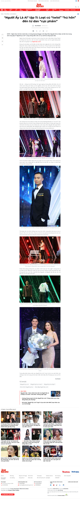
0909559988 (21, 483)
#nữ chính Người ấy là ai (26, 387)
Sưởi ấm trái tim (49, 475)
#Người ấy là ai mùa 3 (36, 384)
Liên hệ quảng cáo (22, 481)
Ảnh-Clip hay (54, 10)
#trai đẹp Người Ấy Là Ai (41, 387)
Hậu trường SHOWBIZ (37, 10)
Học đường (21, 10)
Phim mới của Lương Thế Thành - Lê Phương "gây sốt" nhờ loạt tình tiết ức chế (52, 442)
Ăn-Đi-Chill (47, 10)
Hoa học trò (5, 470)
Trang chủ (2, 10)
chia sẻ (33, 31)
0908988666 (38, 484)
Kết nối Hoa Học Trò (41, 477)
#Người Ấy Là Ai (24, 384)
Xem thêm (78, 10)
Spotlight (67, 9)
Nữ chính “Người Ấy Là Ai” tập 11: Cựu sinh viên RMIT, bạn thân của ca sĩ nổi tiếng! (41, 403)
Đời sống (5, 10)
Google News (78, 14)
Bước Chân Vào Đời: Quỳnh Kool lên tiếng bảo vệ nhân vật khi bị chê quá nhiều (10, 459)
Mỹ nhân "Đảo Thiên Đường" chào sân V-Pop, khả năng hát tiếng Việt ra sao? (31, 442)
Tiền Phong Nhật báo (43, 0)
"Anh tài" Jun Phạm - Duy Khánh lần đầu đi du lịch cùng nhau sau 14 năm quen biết (52, 425)
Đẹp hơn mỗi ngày (29, 10)
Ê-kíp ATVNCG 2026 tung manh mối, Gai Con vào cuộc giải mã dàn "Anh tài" (52, 459)
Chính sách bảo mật (73, 481)
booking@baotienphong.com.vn (26, 484)
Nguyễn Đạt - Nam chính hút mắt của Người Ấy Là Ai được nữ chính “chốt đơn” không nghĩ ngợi (35, 393)
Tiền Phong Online (32, 0)
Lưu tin (2, 41)
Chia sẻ (2, 38)
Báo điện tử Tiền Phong (40, 5)
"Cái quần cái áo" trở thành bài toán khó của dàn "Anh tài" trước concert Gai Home (10, 442)
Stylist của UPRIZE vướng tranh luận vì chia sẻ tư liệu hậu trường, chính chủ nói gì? (31, 459)
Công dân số (21, 477)
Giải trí (16, 10)
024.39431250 (5, 484)
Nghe (2, 34)
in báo (43, 31)
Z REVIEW (61, 10)
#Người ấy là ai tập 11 (49, 384)
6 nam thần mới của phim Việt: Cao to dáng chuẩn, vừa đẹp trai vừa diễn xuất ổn (31, 425)
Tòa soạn (3, 481)
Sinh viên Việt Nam (54, 0)
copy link (40, 31)
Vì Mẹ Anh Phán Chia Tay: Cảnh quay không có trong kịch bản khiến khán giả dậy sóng (10, 425)
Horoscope (73, 9)
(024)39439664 (38, 483)
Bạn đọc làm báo (7, 494)
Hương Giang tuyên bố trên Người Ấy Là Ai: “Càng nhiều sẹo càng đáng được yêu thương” (40, 399)
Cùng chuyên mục (8, 409)
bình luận (46, 31)
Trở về (2, 44)
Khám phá (11, 10)
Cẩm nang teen (67, 475)
